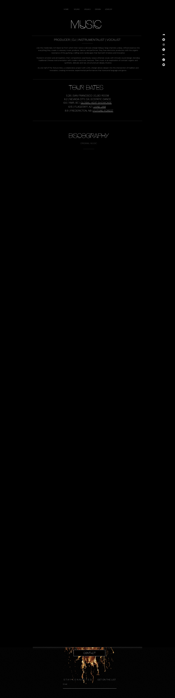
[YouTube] (163, 64)
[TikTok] (163, 59)
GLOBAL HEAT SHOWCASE (96, 102)
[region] (87, 656)
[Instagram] (163, 44)
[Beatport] (163, 49)
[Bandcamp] (163, 54)
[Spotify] (163, 39)
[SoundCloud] (163, 34)
